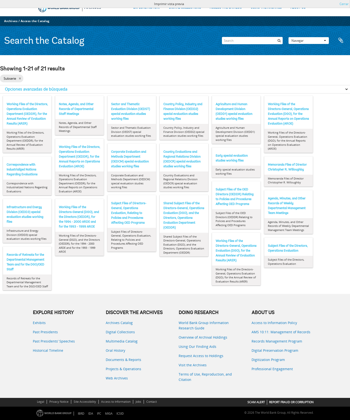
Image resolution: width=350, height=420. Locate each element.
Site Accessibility (85, 402)
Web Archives (117, 378)
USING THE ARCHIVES (266, 7)
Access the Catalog (35, 21)
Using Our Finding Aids (197, 346)
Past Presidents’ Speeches (54, 341)
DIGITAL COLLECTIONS (185, 7)
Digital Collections (120, 332)
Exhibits (39, 322)
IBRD (81, 413)
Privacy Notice (59, 402)
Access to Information (116, 402)
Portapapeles (341, 40)
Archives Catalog (119, 322)
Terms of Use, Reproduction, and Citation (205, 377)
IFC (99, 413)
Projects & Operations (123, 369)
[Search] (252, 40)
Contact (151, 402)
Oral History (115, 350)
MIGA (109, 413)
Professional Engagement (272, 369)
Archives (11, 21)
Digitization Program (268, 359)
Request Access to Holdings (201, 355)
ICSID (120, 413)
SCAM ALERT (256, 402)
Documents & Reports (123, 359)
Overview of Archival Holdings (203, 337)
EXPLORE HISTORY (146, 7)
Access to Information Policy (274, 322)
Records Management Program (277, 341)
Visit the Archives (193, 365)
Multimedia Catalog (122, 341)
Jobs (138, 402)
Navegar (308, 40)
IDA (90, 413)
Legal (40, 402)
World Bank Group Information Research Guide (204, 325)
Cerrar (344, 4)
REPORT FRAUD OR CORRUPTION (291, 402)
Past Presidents (45, 332)
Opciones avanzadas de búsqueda (36, 89)
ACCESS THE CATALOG (226, 7)
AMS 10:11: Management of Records (281, 332)
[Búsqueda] (279, 40)
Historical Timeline (48, 350)
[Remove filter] (20, 78)
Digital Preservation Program (275, 350)
